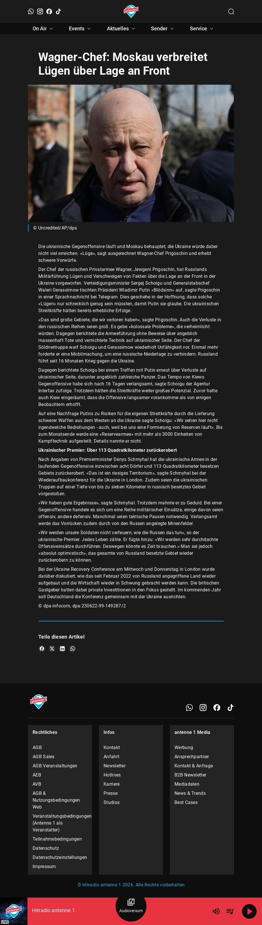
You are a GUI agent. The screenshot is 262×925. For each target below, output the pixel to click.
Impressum (44, 866)
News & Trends (190, 793)
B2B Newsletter (190, 775)
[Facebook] (49, 11)
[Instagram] (40, 11)
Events (80, 28)
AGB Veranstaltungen (55, 765)
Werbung (183, 747)
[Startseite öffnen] (131, 11)
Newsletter (115, 765)
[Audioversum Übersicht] (131, 906)
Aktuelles (122, 28)
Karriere (112, 784)
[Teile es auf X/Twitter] (52, 648)
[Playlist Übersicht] (230, 911)
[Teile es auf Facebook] (41, 648)
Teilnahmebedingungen (57, 839)
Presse (111, 793)
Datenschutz (46, 848)
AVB (37, 784)
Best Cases (186, 802)
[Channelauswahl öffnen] (231, 11)
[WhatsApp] (31, 11)
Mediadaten (186, 784)
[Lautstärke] (216, 911)
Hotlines (112, 775)
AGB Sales (44, 756)
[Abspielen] (249, 911)
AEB (37, 775)
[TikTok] (58, 11)
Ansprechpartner (191, 756)
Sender (163, 28)
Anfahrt (111, 756)
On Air (44, 28)
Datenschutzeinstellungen (60, 857)
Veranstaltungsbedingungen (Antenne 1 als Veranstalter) (60, 823)
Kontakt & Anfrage (193, 765)
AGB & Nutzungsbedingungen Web (56, 800)
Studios (112, 802)
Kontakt (112, 747)
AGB (37, 747)
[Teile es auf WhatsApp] (72, 648)
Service (202, 28)
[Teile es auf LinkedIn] (62, 648)
